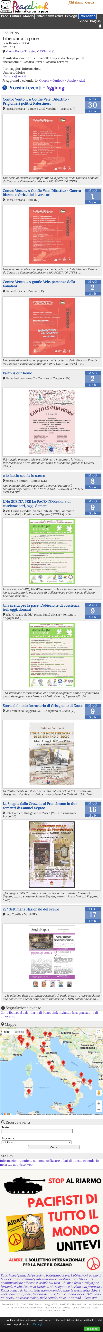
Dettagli (37, 1324)
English (95, 21)
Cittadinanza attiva (49, 16)
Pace (4, 16)
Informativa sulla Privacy (28, 1307)
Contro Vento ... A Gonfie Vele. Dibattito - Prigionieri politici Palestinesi (36, 101)
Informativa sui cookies (57, 1307)
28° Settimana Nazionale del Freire (31, 909)
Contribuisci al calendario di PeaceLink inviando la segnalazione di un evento (49, 1014)
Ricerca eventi (18, 1122)
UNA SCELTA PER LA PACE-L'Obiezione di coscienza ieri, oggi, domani (36, 503)
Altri (82, 80)
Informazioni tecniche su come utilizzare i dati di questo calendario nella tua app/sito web (49, 1162)
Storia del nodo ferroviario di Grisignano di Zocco (43, 705)
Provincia (8, 1138)
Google (44, 80)
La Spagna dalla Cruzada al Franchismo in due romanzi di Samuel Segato (40, 805)
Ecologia (71, 16)
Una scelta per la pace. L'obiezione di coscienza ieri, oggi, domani (41, 607)
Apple (71, 80)
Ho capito (92, 1328)
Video (84, 21)
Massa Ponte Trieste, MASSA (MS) (29, 51)
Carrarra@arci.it (14, 76)
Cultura (15, 16)
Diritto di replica (81, 1307)
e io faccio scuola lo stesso (24, 475)
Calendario (87, 16)
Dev (10, 1156)
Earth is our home (17, 373)
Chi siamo (76, 2)
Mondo (28, 16)
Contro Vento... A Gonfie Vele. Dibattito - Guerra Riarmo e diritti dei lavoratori (42, 192)
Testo (5, 1127)
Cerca (89, 2)
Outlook (58, 80)
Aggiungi (56, 88)
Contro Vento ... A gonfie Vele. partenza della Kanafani (39, 284)
